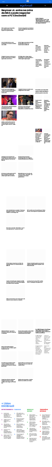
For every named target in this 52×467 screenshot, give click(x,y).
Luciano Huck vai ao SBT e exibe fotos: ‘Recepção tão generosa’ (35, 286)
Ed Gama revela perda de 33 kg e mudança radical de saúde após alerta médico (8, 179)
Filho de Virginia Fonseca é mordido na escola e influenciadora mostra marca (21, 430)
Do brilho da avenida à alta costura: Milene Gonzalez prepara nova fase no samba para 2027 (8, 369)
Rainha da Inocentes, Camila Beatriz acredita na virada (25, 385)
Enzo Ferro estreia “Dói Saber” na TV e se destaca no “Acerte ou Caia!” (15, 233)
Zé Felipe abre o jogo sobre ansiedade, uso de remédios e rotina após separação (25, 62)
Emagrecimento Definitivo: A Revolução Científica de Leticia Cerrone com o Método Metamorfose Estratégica (39, 354)
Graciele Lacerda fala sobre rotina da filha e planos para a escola (41, 96)
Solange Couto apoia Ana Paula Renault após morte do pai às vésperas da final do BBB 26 (8, 163)
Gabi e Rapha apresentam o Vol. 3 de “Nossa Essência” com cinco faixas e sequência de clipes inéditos (43, 20)
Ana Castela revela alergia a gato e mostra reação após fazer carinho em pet (39, 63)
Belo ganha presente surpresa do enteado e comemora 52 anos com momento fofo (47, 63)
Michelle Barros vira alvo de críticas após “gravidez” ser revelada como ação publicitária (25, 180)
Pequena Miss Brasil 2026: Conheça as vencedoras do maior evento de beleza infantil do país (47, 110)
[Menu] (7, 5)
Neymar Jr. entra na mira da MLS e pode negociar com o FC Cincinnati (16, 15)
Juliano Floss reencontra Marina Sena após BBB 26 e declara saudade (21, 435)
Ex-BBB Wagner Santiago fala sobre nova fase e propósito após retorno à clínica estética (43, 336)
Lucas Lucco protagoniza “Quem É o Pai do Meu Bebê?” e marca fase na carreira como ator (8, 95)
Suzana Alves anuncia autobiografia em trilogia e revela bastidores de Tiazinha (25, 162)
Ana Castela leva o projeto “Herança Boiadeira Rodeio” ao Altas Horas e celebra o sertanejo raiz (15, 216)
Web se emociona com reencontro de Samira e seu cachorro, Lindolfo (15, 304)
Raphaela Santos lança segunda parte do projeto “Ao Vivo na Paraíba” (47, 49)
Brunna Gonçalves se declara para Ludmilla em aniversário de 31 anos (26, 34)
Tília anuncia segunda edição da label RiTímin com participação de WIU (8, 112)
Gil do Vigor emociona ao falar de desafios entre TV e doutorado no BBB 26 (25, 48)
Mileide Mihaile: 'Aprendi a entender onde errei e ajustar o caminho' (8, 337)
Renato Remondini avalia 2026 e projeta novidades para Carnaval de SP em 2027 (25, 337)
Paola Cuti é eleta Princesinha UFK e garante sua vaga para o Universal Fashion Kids (38, 109)
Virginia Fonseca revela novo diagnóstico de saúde (25, 94)
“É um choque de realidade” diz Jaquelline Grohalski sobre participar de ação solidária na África (21, 441)
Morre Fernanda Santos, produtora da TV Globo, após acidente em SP (8, 352)
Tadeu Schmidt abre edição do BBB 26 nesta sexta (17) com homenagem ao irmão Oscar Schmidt (15, 287)
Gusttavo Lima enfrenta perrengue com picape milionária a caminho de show (25, 112)
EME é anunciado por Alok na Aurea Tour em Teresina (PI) (38, 48)
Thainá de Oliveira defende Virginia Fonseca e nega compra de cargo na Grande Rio (8, 386)
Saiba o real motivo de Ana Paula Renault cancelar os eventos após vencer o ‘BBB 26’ (8, 128)
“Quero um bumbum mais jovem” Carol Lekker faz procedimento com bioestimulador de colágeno (47, 344)
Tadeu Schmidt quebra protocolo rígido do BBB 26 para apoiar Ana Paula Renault (35, 269)
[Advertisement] (17, 74)
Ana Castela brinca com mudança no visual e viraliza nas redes (8, 48)
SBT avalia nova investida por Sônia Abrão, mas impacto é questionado (8, 34)
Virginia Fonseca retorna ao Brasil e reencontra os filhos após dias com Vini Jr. (8, 62)
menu (3, 1)
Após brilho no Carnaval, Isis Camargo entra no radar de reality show (25, 368)
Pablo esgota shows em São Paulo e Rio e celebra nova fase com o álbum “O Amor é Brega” (33, 428)
